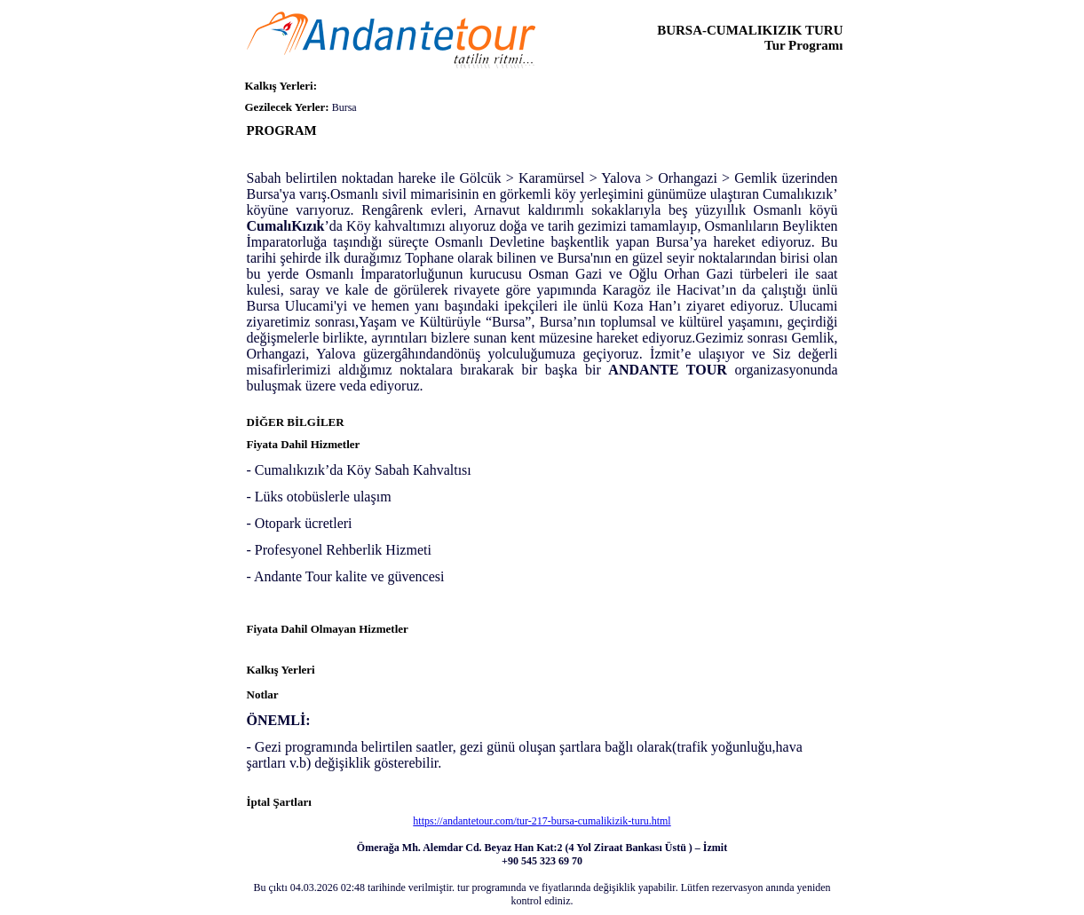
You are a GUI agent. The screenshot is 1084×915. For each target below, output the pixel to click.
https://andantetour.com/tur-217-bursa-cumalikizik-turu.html (541, 821)
